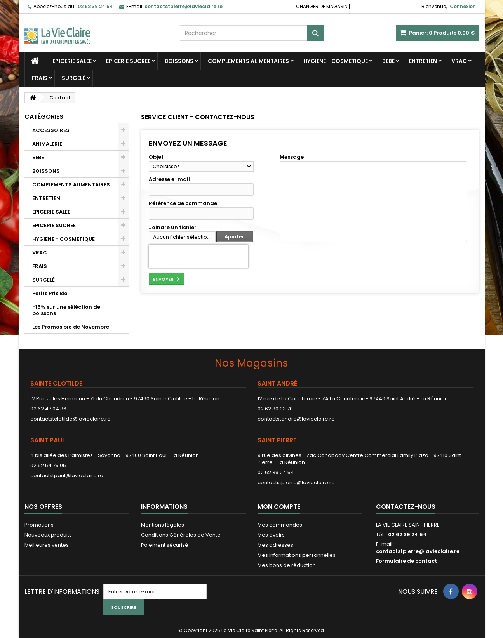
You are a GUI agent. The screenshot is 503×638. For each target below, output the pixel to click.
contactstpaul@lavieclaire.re (66, 475)
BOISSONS (179, 61)
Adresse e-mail (169, 179)
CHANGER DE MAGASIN (322, 6)
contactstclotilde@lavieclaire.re (70, 418)
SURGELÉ (73, 78)
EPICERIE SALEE (72, 61)
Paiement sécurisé (164, 545)
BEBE (388, 61)
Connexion (463, 6)
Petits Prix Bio (50, 293)
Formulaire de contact (406, 561)
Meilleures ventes (46, 545)
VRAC (459, 61)
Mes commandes (280, 524)
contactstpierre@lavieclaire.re (296, 482)
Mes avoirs (271, 535)
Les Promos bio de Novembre (70, 326)
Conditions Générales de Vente (181, 535)
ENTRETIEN (423, 61)
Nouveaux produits (48, 535)
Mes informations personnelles (297, 555)
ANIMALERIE (47, 144)
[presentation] (198, 256)
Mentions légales (162, 524)
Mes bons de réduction (287, 565)
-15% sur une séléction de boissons (66, 310)
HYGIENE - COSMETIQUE (335, 61)
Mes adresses (275, 545)
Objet (156, 157)
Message (292, 157)
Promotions (39, 524)
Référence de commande (183, 203)
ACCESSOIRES (51, 130)
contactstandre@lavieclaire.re (296, 418)
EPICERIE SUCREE (128, 61)
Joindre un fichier (173, 227)
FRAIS (39, 78)
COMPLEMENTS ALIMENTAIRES (248, 61)
